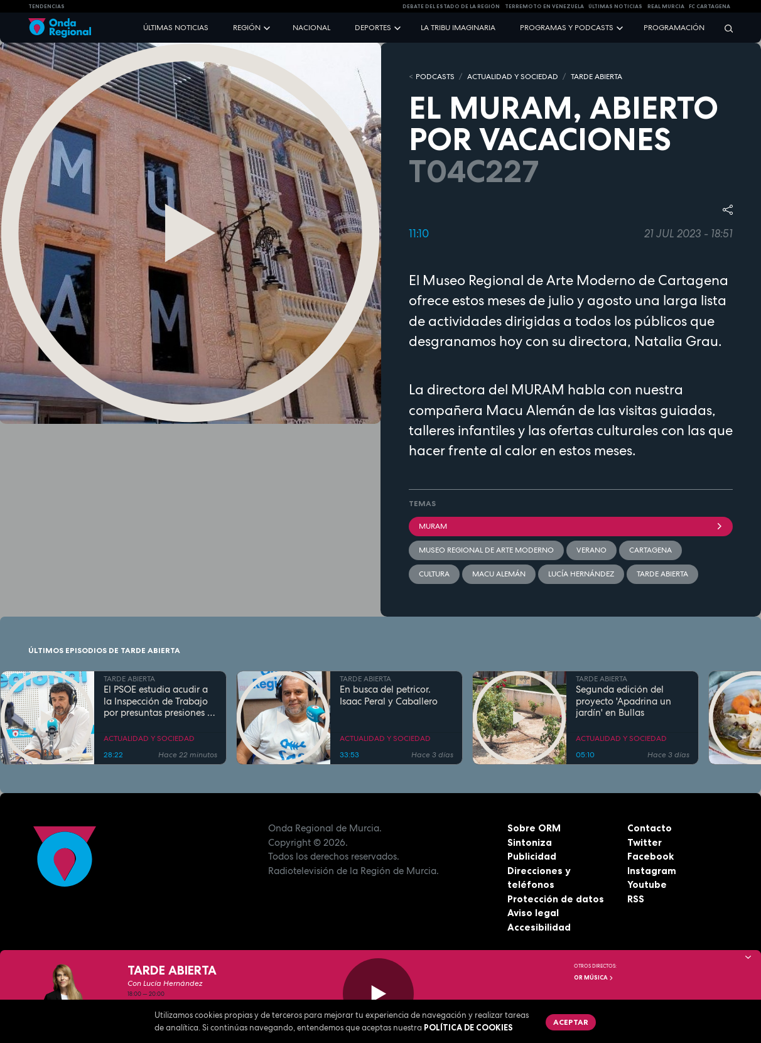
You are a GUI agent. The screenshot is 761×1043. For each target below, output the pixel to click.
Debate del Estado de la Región (451, 6)
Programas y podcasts (566, 28)
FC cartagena (709, 6)
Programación (674, 28)
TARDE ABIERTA (596, 77)
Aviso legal (533, 913)
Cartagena (650, 550)
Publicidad (531, 856)
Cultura (434, 574)
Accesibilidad (539, 927)
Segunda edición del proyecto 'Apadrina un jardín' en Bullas (623, 701)
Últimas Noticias (615, 6)
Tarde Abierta (662, 574)
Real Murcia (665, 6)
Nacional (311, 28)
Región (247, 28)
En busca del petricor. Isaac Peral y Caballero (389, 696)
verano (591, 550)
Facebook (650, 856)
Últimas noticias (175, 28)
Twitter (644, 842)
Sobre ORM (534, 828)
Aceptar (570, 1022)
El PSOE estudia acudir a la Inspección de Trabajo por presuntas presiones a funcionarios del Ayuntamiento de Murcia (158, 701)
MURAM (571, 526)
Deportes (373, 28)
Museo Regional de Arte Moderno (486, 550)
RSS (635, 899)
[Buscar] (724, 28)
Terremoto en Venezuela (544, 6)
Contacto (649, 828)
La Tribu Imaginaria (458, 28)
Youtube (647, 884)
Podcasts (435, 77)
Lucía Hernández (581, 574)
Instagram (651, 871)
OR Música (594, 977)
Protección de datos (555, 899)
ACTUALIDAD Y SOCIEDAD (512, 77)
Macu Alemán (499, 574)
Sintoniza (529, 842)
